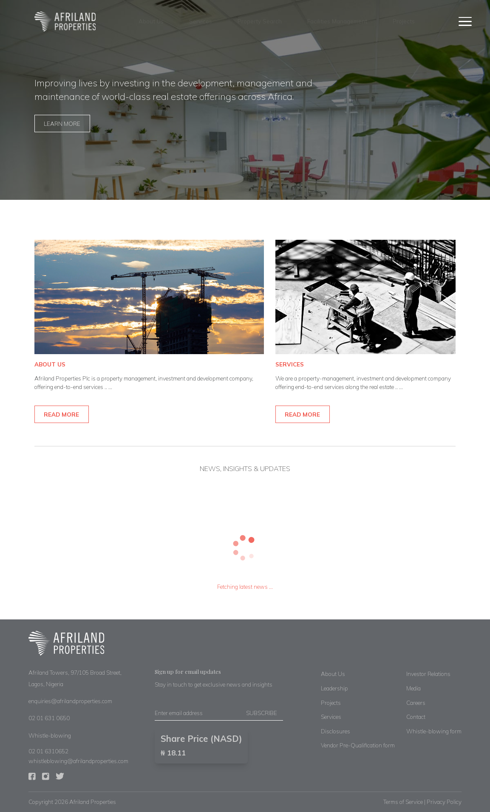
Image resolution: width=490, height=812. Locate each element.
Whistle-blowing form (434, 731)
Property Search (260, 21)
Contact (415, 716)
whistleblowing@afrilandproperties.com (78, 760)
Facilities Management (337, 21)
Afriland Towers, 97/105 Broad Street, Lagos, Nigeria (75, 678)
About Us (151, 21)
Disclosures (335, 731)
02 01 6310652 (48, 751)
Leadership (334, 688)
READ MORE (61, 414)
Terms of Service (403, 801)
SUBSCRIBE (261, 712)
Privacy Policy (444, 801)
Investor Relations (428, 673)
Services (200, 21)
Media (413, 688)
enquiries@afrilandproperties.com (70, 700)
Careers (415, 702)
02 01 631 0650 (49, 717)
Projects (404, 21)
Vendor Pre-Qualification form (358, 745)
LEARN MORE (62, 123)
